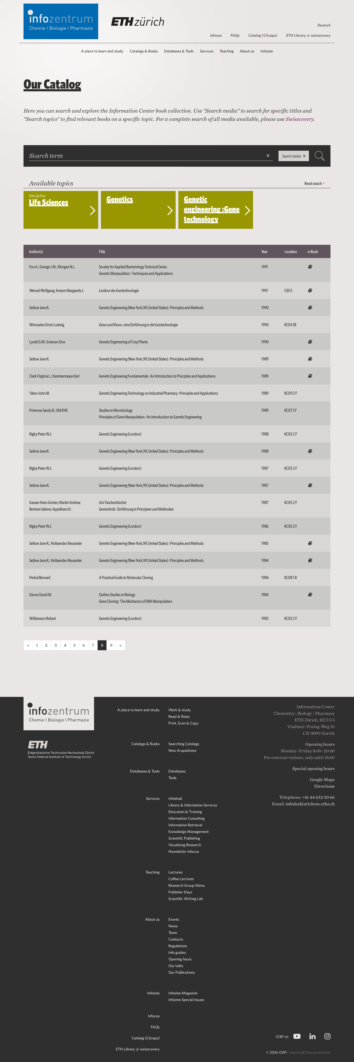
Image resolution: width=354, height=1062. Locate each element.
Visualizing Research (184, 845)
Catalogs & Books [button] (144, 51)
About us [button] (247, 51)
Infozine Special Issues (186, 999)
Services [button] (207, 51)
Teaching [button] (227, 51)
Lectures (175, 872)
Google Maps (322, 779)
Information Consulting (186, 818)
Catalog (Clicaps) (262, 35)
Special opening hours (313, 768)
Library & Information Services (192, 805)
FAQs (235, 35)
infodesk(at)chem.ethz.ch (310, 803)
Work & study (179, 710)
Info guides (177, 952)
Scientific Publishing (184, 838)
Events (173, 919)
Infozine (153, 993)
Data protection (317, 1052)
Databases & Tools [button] (179, 51)
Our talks (175, 965)
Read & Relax (179, 716)
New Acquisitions (182, 750)
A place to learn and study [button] (102, 51)
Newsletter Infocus (183, 851)
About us (152, 919)
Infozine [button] (267, 51)
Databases (177, 771)
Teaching (152, 872)
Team (172, 932)
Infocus (216, 35)
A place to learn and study (138, 710)
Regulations (177, 946)
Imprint (295, 1052)
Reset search (314, 183)
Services (153, 798)
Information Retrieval (185, 825)
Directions (324, 786)
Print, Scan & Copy (183, 723)
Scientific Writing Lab (185, 898)
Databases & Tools (145, 771)
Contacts (175, 939)
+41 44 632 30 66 (318, 797)
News (173, 926)
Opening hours (180, 959)
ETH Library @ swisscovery (308, 35)
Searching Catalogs (183, 744)
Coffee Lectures (181, 879)
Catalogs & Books (145, 744)
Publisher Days (180, 892)
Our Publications (181, 972)
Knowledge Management (188, 831)
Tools (172, 778)
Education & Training (185, 811)
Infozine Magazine (182, 993)
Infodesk (175, 798)
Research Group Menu (186, 885)
